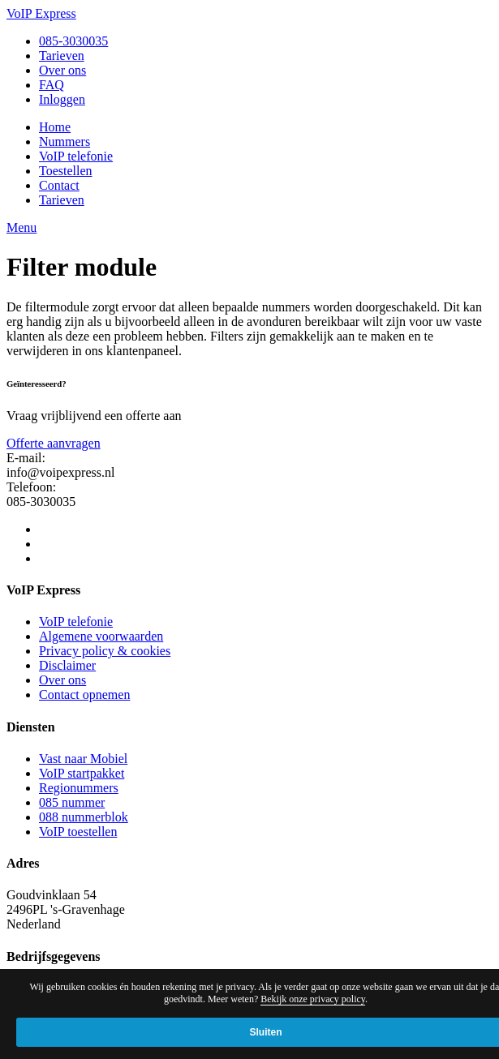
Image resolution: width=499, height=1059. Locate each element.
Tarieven (61, 55)
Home (55, 127)
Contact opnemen (84, 694)
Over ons (62, 70)
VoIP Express (41, 13)
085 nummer (72, 802)
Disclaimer (67, 665)
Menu (21, 227)
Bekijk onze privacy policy (312, 999)
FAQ (51, 85)
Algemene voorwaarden (101, 636)
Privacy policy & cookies (104, 651)
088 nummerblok (83, 817)
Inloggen (62, 99)
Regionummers (78, 788)
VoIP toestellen (78, 831)
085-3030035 (73, 41)
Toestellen (65, 171)
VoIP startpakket (81, 773)
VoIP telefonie (76, 156)
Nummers (64, 141)
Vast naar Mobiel (83, 758)
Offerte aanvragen (53, 443)
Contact (59, 185)
